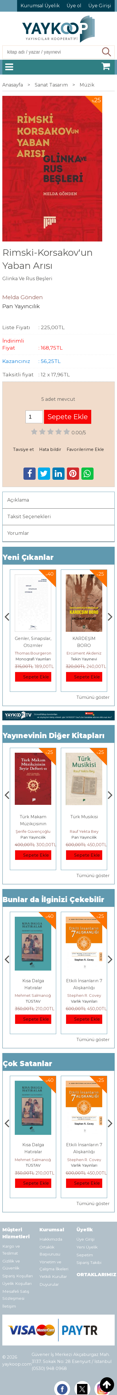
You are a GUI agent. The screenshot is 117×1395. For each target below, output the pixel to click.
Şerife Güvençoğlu (84, 831)
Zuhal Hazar (33, 653)
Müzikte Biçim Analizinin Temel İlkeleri (33, 823)
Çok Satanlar (27, 1063)
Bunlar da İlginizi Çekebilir (53, 899)
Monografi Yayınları (84, 659)
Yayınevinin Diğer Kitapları (54, 735)
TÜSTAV (84, 1001)
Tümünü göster (92, 697)
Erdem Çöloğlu (33, 831)
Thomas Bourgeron (84, 653)
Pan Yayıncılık (33, 837)
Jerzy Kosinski (33, 995)
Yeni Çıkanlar (28, 557)
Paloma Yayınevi (33, 659)
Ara (106, 52)
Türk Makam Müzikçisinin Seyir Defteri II (84, 823)
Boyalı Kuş (33, 980)
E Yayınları (33, 1001)
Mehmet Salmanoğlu (85, 995)
